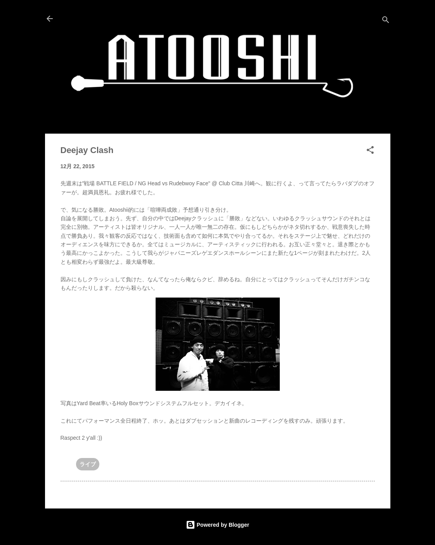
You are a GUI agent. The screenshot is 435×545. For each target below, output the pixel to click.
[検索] (385, 21)
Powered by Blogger (217, 525)
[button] (370, 151)
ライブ (88, 464)
